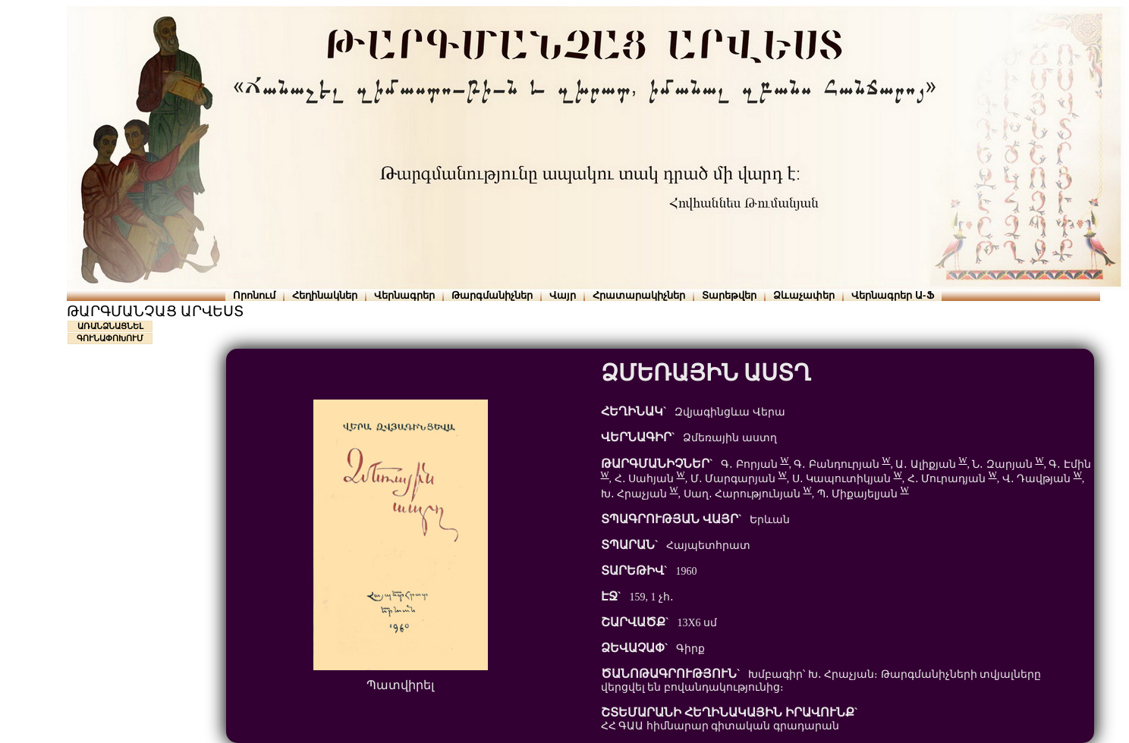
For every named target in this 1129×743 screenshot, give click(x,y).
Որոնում (254, 295)
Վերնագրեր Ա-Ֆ (892, 295)
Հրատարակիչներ (639, 295)
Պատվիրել (400, 685)
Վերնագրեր (404, 295)
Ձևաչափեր (804, 295)
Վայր (562, 295)
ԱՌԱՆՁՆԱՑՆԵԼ (110, 326)
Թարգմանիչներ (492, 295)
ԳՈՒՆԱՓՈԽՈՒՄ (110, 338)
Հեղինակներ (324, 295)
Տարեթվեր (729, 295)
